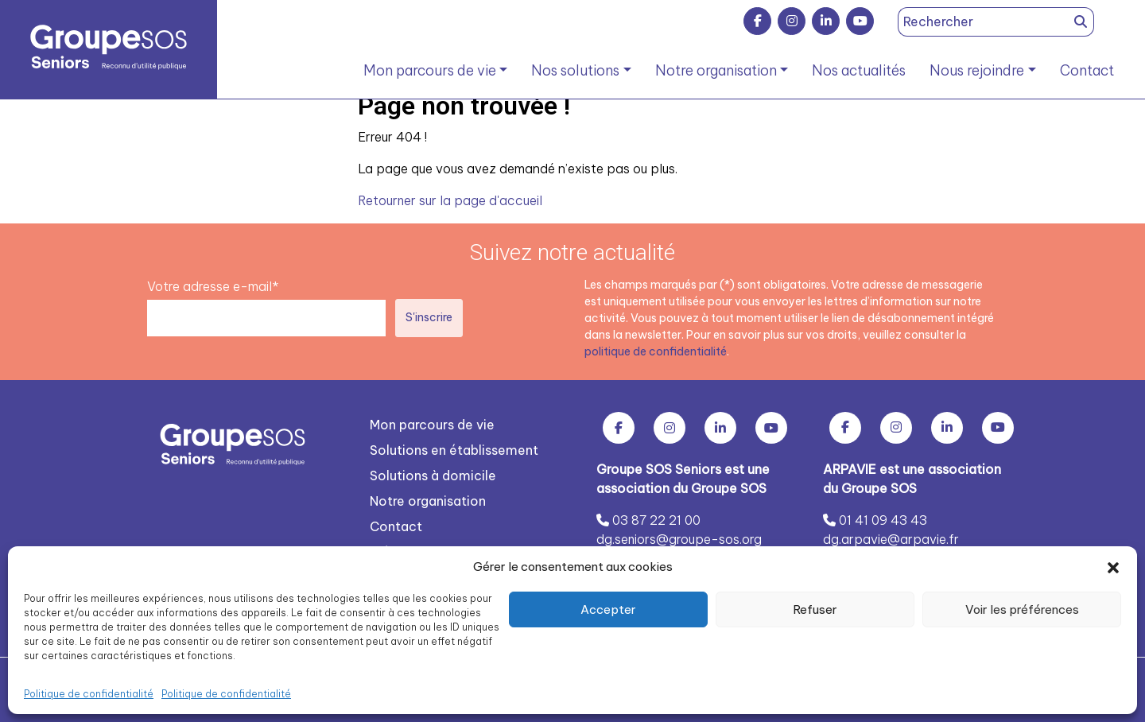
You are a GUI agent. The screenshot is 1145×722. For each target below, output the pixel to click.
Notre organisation (716, 70)
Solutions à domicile (433, 475)
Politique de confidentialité (88, 694)
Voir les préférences (1022, 609)
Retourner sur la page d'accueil (450, 200)
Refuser (815, 609)
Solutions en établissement (454, 449)
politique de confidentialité (655, 351)
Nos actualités (859, 70)
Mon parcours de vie (429, 70)
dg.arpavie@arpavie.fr (891, 538)
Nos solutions (575, 70)
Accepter (608, 609)
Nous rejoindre (977, 70)
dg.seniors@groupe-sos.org (679, 538)
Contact (1087, 70)
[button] (1113, 567)
